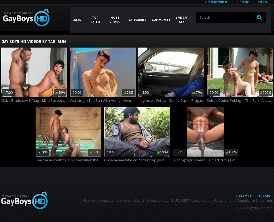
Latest (78, 19)
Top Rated (95, 20)
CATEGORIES (137, 19)
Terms (264, 196)
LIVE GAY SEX (182, 20)
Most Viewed (115, 20)
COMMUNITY (161, 19)
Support (243, 196)
